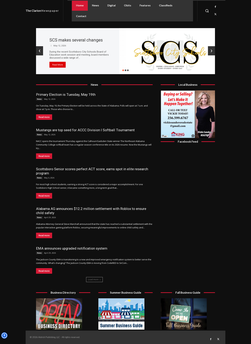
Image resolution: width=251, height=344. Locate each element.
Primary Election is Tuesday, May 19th (66, 95)
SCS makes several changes (76, 40)
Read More (57, 64)
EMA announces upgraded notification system (71, 248)
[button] (207, 10)
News (39, 99)
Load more (94, 279)
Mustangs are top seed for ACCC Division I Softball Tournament (85, 130)
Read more (44, 117)
